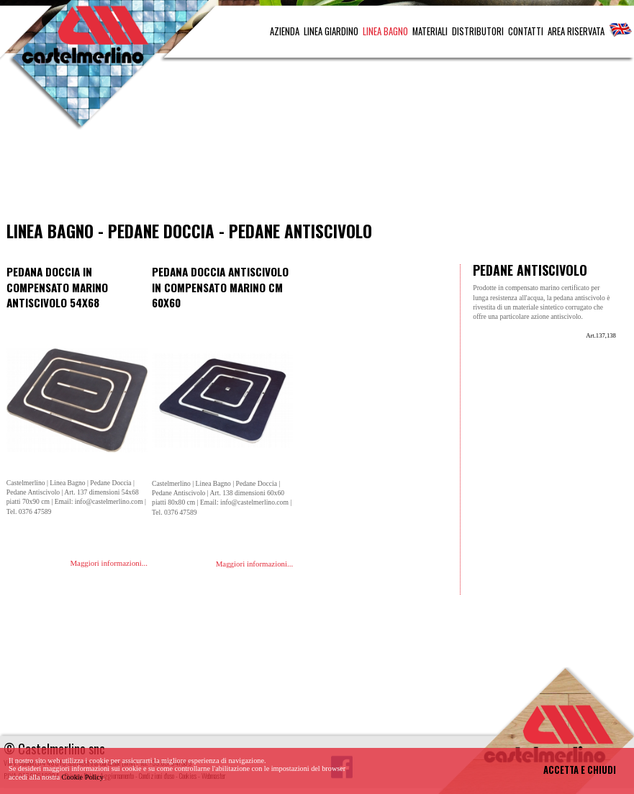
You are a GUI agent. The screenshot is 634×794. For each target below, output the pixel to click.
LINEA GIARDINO (331, 31)
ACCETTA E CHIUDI (579, 770)
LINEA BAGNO (385, 31)
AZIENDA (284, 31)
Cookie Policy (83, 777)
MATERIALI (430, 31)
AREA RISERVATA (576, 31)
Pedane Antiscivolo (300, 231)
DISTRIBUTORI (478, 31)
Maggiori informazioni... (109, 563)
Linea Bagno (50, 231)
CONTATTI (525, 31)
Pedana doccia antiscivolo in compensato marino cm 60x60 (220, 286)
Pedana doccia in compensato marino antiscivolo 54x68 (57, 286)
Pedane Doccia (161, 231)
